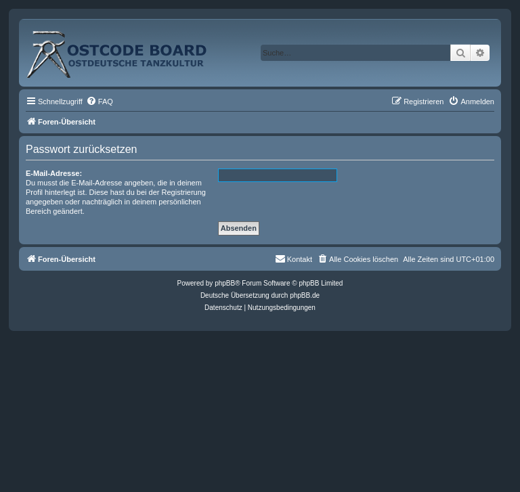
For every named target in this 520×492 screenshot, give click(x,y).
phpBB (225, 283)
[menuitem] (99, 101)
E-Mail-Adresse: (54, 173)
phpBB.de (305, 295)
